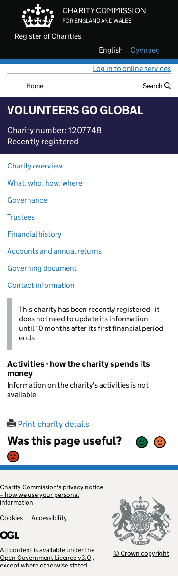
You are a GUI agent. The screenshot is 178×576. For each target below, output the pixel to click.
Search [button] (157, 85)
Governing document (42, 268)
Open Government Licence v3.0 (45, 557)
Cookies (11, 518)
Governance (27, 199)
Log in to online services (132, 68)
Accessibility (49, 518)
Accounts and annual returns (54, 251)
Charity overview (34, 165)
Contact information (41, 285)
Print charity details (48, 424)
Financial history (34, 234)
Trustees (21, 217)
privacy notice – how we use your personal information (51, 494)
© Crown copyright (141, 553)
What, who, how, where (44, 182)
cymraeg (145, 50)
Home (34, 85)
